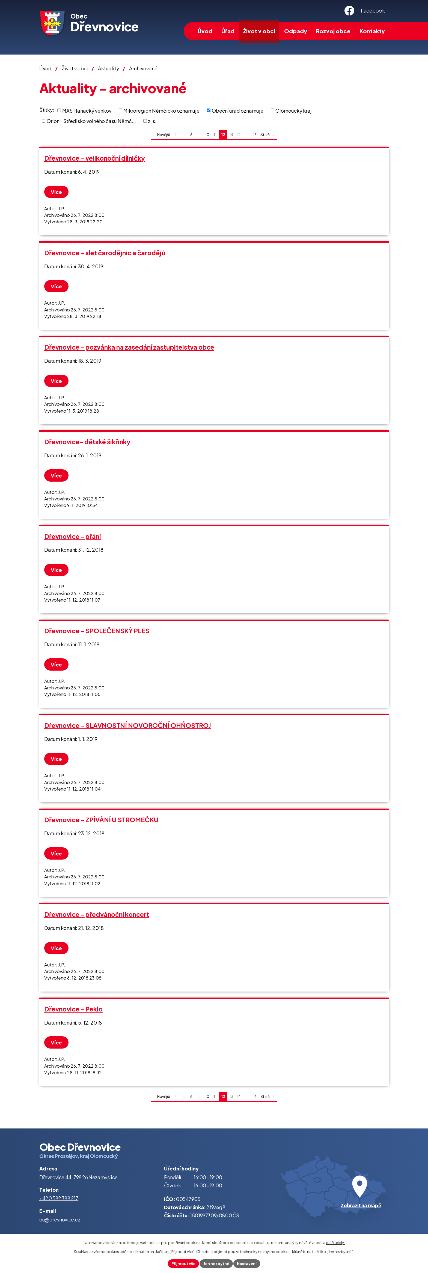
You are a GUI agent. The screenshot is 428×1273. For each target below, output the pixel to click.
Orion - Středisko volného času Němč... (91, 121)
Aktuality (108, 68)
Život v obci (259, 31)
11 (215, 134)
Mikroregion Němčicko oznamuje (161, 110)
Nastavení (248, 1263)
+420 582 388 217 (58, 1198)
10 (207, 134)
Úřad (227, 31)
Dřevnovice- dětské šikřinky (87, 442)
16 (255, 134)
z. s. (152, 121)
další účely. (335, 1241)
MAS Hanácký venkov (86, 110)
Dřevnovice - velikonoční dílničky (94, 158)
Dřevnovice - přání (72, 536)
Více (57, 192)
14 (239, 134)
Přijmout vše (182, 1263)
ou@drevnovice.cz (59, 1219)
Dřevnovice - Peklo (73, 1009)
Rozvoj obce (333, 31)
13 (231, 134)
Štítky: (46, 110)
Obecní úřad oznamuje (237, 110)
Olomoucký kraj (293, 110)
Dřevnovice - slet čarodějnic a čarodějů (104, 253)
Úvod (205, 31)
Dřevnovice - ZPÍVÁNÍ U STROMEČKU (101, 820)
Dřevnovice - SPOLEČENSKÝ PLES (96, 631)
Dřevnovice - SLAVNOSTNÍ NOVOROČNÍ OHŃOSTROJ (127, 725)
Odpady (295, 31)
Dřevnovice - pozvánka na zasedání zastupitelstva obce (129, 347)
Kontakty (372, 31)
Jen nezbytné (216, 1263)
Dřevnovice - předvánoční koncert (96, 914)
